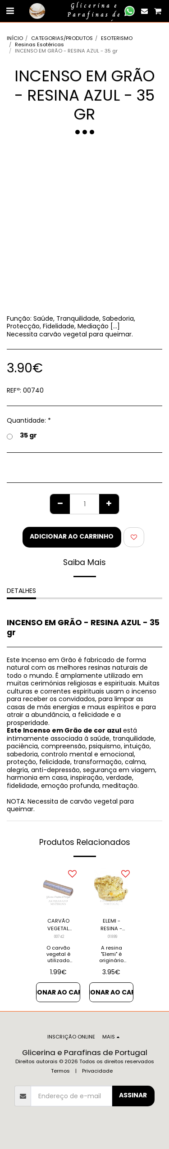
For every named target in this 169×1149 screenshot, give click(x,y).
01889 (112, 936)
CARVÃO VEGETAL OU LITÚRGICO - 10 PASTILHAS (58, 924)
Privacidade (97, 1070)
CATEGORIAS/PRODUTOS (62, 38)
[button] (10, 10)
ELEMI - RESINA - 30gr (111, 924)
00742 (59, 936)
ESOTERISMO (116, 38)
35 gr (22, 436)
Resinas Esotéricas (39, 44)
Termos (60, 1070)
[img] (58, 888)
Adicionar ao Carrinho (72, 536)
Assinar (133, 1095)
